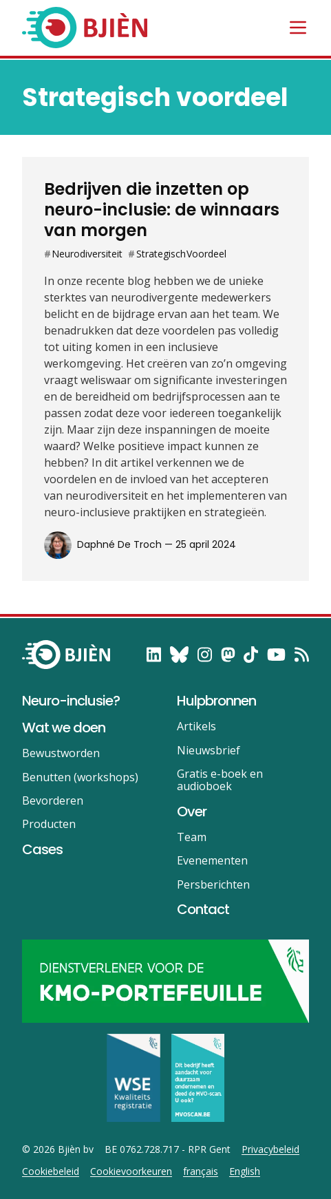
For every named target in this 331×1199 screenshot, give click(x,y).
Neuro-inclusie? (71, 700)
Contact (203, 909)
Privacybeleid (270, 1149)
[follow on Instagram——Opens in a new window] (204, 654)
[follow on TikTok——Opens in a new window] (251, 654)
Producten (49, 823)
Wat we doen (63, 727)
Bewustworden (61, 753)
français (200, 1171)
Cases (42, 849)
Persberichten (213, 884)
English (244, 1171)
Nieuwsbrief (208, 750)
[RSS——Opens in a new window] (302, 654)
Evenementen (212, 860)
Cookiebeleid (50, 1171)
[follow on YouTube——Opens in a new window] (276, 654)
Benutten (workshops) (80, 777)
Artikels (196, 726)
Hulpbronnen (216, 700)
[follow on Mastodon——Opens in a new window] (228, 654)
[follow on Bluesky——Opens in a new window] (179, 654)
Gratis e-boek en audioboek (220, 780)
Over (191, 811)
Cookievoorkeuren (131, 1171)
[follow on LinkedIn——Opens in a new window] (154, 654)
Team (191, 837)
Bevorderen (52, 800)
